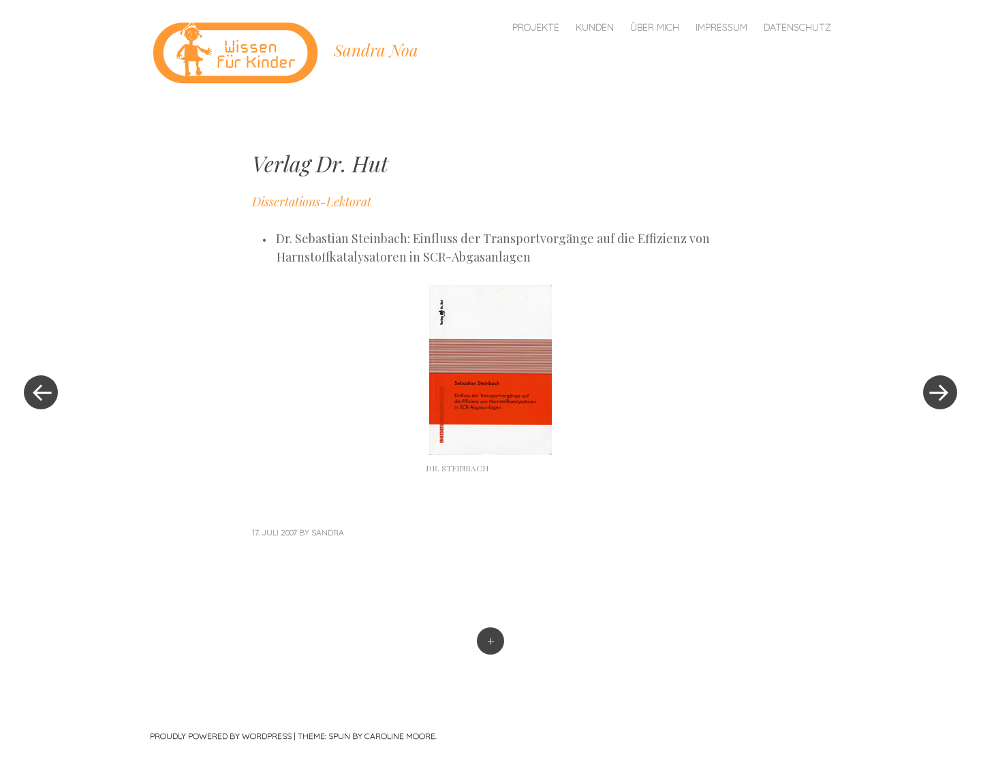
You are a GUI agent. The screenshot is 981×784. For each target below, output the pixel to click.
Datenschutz (797, 27)
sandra (327, 532)
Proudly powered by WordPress (221, 736)
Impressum (721, 27)
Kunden (595, 27)
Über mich (654, 27)
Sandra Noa (376, 50)
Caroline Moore (399, 736)
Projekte (535, 27)
